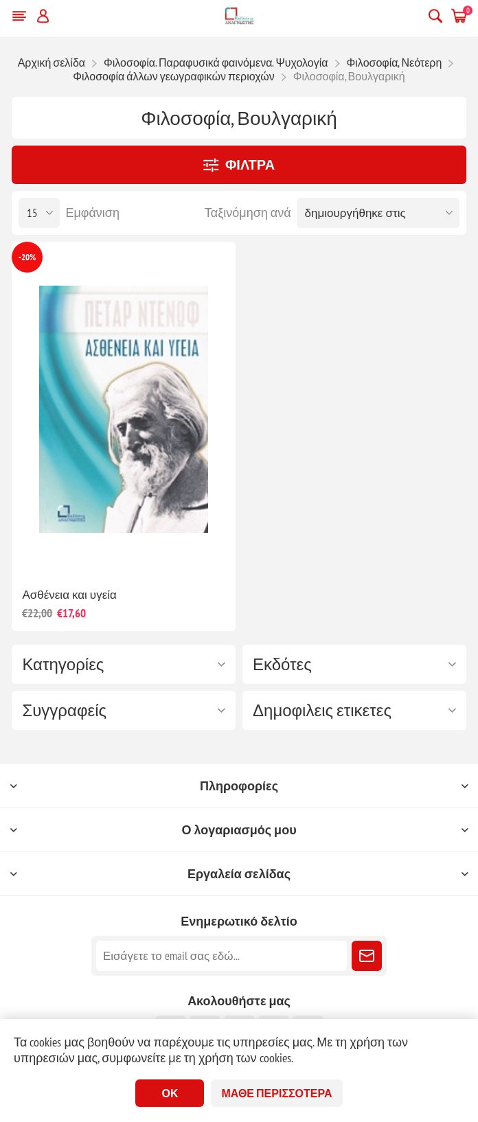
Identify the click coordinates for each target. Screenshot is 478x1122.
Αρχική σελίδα (51, 62)
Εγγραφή (367, 956)
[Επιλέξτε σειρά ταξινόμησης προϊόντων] (378, 213)
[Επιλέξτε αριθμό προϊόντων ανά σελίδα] (39, 213)
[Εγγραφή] (221, 956)
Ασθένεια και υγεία (69, 594)
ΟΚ (169, 1093)
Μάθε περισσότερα (276, 1093)
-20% (27, 257)
